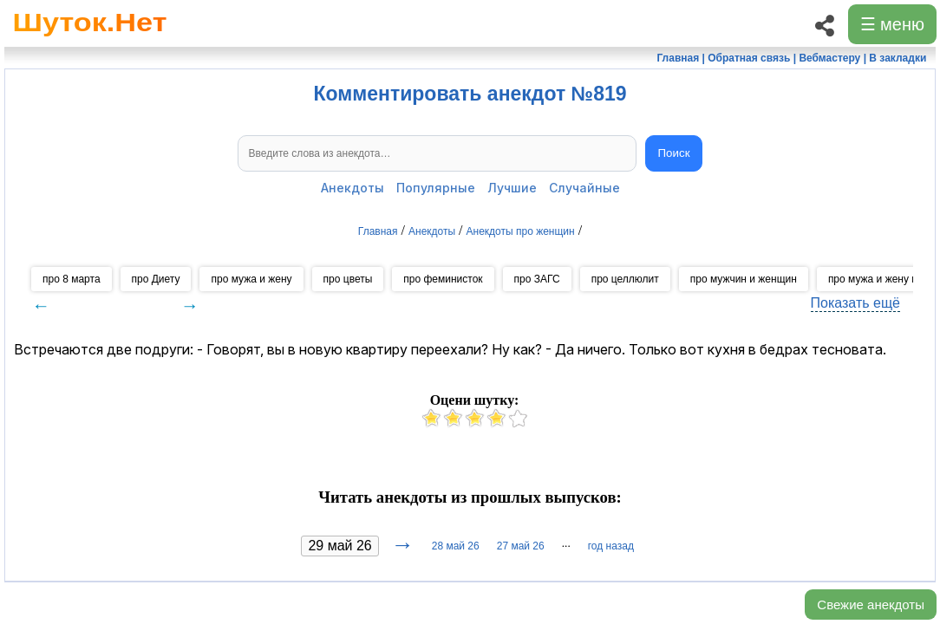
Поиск (674, 152)
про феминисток (442, 279)
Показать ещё (855, 303)
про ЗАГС (537, 279)
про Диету (156, 279)
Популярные (435, 187)
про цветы (348, 279)
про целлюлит (625, 279)
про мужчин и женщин (743, 279)
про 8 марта (71, 279)
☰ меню (892, 24)
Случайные (584, 187)
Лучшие (512, 187)
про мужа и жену (251, 279)
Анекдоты (352, 187)
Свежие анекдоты (870, 604)
